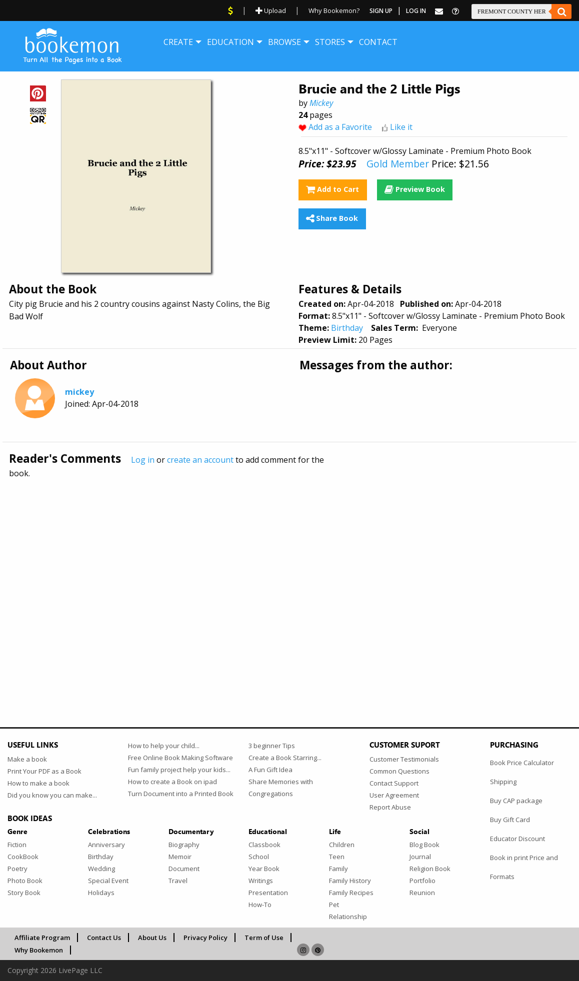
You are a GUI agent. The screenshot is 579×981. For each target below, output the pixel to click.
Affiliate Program (42, 937)
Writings (260, 880)
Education (230, 41)
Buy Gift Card (510, 819)
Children (341, 844)
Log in (142, 459)
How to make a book (39, 783)
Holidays (101, 892)
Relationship (348, 916)
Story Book (24, 892)
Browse (284, 41)
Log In (416, 10)
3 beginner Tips (271, 745)
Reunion (422, 892)
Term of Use (264, 937)
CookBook (23, 856)
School (258, 856)
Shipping (503, 781)
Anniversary (106, 844)
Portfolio (423, 880)
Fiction (17, 844)
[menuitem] (178, 41)
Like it (401, 126)
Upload (271, 10)
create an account (200, 459)
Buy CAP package (516, 800)
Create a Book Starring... (285, 757)
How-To (260, 904)
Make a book (27, 759)
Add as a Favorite (340, 126)
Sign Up (381, 10)
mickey (79, 391)
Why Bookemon (38, 950)
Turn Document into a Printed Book (181, 793)
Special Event (108, 880)
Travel (178, 880)
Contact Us (104, 937)
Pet (334, 904)
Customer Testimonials (404, 759)
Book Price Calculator (522, 762)
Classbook (264, 844)
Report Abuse (390, 807)
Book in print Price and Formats (524, 867)
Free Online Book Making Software (180, 757)
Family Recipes (351, 892)
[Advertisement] (290, 581)
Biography (184, 844)
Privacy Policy (206, 937)
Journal (420, 856)
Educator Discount (517, 838)
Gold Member (397, 163)
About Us (152, 937)
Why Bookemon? (334, 10)
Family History (350, 880)
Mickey (321, 102)
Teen (336, 856)
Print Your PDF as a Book (45, 771)
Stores (330, 41)
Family (338, 868)
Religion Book (430, 868)
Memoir (180, 856)
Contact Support (394, 783)
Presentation (268, 892)
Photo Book (25, 880)
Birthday (347, 327)
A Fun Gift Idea (270, 769)
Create (178, 41)
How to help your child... (164, 745)
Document (184, 868)
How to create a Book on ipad (172, 781)
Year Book (264, 868)
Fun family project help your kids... (179, 769)
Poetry (18, 868)
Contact (378, 41)
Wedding (101, 868)
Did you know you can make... (52, 795)
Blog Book (425, 844)
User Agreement (394, 795)
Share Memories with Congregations (280, 787)
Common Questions (400, 771)
